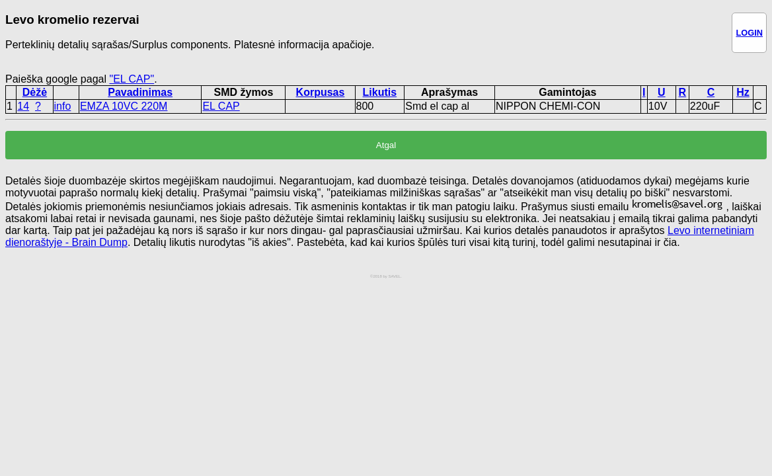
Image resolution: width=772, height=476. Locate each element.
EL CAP (220, 106)
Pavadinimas (140, 92)
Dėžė (34, 92)
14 (23, 106)
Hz (743, 92)
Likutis (380, 92)
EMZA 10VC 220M (124, 106)
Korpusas (320, 92)
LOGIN (749, 33)
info (62, 106)
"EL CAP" (131, 79)
